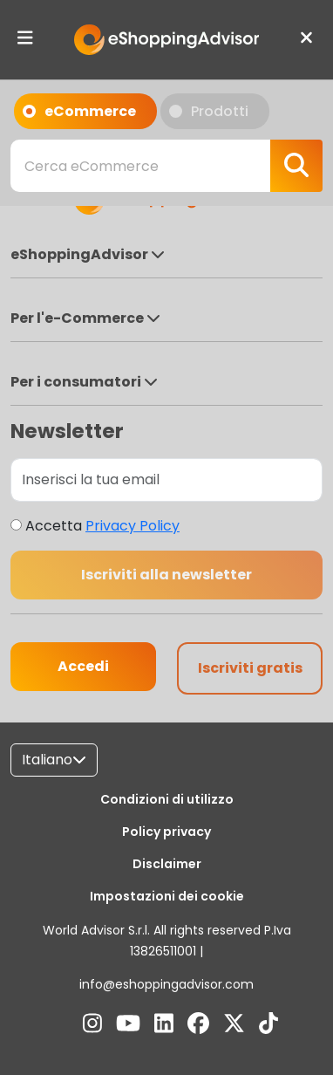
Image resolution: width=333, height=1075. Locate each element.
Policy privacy (166, 831)
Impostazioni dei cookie (167, 896)
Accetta (102, 526)
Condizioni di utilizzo (167, 799)
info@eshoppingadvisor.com (166, 984)
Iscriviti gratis (250, 668)
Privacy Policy (132, 526)
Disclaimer (167, 864)
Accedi (83, 666)
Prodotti (214, 110)
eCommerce (85, 110)
